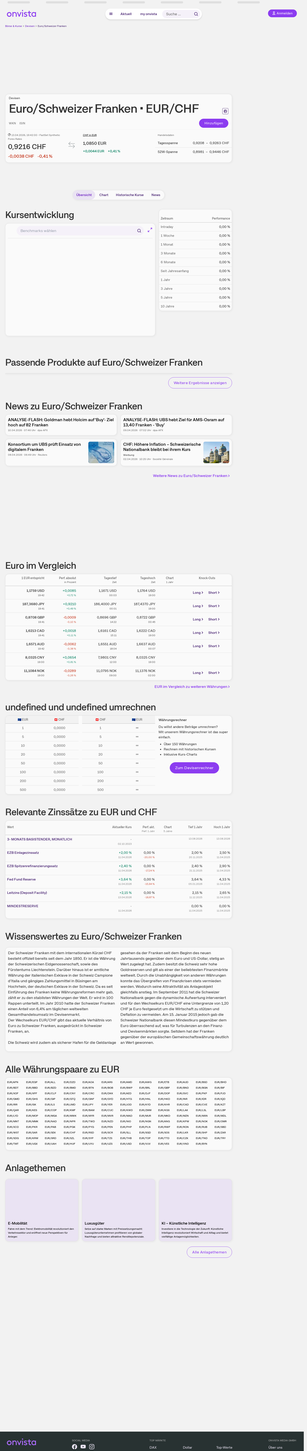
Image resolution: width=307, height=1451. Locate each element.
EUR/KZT (220, 1104)
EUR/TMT (13, 1144)
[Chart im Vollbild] (150, 229)
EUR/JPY (88, 1104)
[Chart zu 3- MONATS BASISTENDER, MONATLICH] (167, 841)
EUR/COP (51, 1110)
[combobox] (80, 230)
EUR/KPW (183, 1121)
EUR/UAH (50, 1144)
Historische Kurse (130, 195)
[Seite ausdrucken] (225, 111)
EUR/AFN (12, 1082)
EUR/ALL (50, 1082)
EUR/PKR (31, 1127)
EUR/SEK (50, 1132)
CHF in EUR (90, 135)
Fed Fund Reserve (21, 879)
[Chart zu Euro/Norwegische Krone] (169, 672)
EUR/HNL (145, 1099)
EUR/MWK (70, 1115)
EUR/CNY (69, 1093)
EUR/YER (106, 1104)
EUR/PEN (107, 1127)
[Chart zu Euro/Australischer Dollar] (169, 645)
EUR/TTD (163, 1138)
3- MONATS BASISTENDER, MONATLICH (39, 839)
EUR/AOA (88, 1082)
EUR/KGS (164, 1110)
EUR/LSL (201, 1110)
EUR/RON (183, 1127)
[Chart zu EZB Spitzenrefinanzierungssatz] (167, 867)
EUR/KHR (164, 1104)
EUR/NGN (145, 1121)
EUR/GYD (107, 1099)
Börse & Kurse (13, 26)
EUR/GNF (88, 1099)
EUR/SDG (13, 1138)
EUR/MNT (13, 1121)
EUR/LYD (12, 1115)
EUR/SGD (145, 1132)
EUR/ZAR (220, 1132)
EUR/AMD (126, 1082)
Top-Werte (224, 1447)
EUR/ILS (50, 1104)
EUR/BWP (126, 1087)
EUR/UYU (88, 1144)
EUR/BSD (201, 1082)
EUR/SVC (182, 1093)
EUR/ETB (163, 1082)
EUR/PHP (126, 1127)
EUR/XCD (13, 1127)
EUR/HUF (69, 1144)
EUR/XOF (12, 1093)
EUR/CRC (88, 1093)
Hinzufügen (213, 123)
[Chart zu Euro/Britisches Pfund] (169, 618)
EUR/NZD (107, 1121)
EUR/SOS (163, 1132)
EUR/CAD (183, 1104)
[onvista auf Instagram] (91, 1447)
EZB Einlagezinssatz (23, 852)
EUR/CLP (50, 1093)
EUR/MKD (164, 1115)
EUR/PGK (69, 1127)
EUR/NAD (51, 1121)
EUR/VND (183, 1144)
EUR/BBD (32, 1087)
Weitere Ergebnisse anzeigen (200, 382)
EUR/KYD (145, 1104)
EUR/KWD (126, 1110)
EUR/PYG (88, 1127)
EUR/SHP (201, 1132)
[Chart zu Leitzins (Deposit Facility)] (167, 894)
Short (214, 592)
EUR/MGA (51, 1115)
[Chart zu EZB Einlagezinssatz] (167, 854)
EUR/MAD (126, 1115)
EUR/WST (13, 1132)
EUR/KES (31, 1110)
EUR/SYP (88, 1138)
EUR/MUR (145, 1115)
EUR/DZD (69, 1082)
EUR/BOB (107, 1087)
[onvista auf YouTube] (83, 1447)
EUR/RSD (88, 1132)
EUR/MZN (183, 1115)
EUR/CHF (69, 1132)
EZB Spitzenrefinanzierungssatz (32, 866)
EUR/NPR (69, 1121)
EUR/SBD (220, 1127)
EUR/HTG (126, 1099)
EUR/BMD (70, 1087)
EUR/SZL (69, 1138)
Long (198, 592)
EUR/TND (201, 1138)
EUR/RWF (164, 1127)
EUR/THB (126, 1138)
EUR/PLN (145, 1127)
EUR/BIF (220, 1087)
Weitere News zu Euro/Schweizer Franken (192, 475)
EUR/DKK (107, 1093)
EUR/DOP (164, 1093)
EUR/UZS (106, 1144)
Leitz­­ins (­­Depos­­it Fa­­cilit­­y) (27, 892)
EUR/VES (163, 1144)
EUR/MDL (220, 1115)
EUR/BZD (50, 1087)
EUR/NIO (125, 1121)
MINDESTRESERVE (22, 906)
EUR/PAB (50, 1127)
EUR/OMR (221, 1121)
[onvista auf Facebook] (74, 1447)
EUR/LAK (182, 1110)
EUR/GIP (50, 1099)
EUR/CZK (182, 1138)
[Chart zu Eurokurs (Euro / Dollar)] (169, 592)
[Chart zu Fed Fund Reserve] (167, 881)
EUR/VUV (145, 1144)
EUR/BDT (13, 1087)
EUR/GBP (164, 1087)
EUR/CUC (107, 1110)
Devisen (30, 26)
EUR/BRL (144, 1087)
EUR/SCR (107, 1132)
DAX (153, 1447)
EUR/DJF (144, 1093)
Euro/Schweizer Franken (52, 26)
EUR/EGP (31, 1082)
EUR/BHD (220, 1082)
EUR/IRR (12, 1104)
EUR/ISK (31, 1104)
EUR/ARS (106, 1082)
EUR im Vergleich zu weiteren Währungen (192, 686)
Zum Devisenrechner (194, 767)
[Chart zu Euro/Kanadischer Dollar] (169, 632)
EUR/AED (125, 1093)
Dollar (187, 1447)
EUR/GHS (32, 1099)
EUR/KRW (32, 1138)
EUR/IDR (201, 1099)
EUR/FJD (220, 1093)
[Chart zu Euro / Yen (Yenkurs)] (169, 605)
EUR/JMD (69, 1104)
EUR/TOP (145, 1138)
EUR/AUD (182, 1082)
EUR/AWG (145, 1082)
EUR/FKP (201, 1093)
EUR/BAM (88, 1110)
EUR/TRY (220, 1138)
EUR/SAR (31, 1132)
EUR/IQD (220, 1099)
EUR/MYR (88, 1115)
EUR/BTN (88, 1087)
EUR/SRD (50, 1138)
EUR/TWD (89, 1121)
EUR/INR (182, 1099)
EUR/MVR (107, 1115)
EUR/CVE (201, 1104)
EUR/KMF (69, 1110)
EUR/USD (126, 1144)
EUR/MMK (32, 1121)
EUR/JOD (126, 1104)
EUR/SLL (125, 1132)
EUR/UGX (31, 1144)
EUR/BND (183, 1087)
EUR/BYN (201, 1144)
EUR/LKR (182, 1132)
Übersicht (84, 195)
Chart (103, 195)
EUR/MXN (202, 1115)
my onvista (148, 14)
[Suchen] (139, 230)
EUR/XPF (31, 1093)
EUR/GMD (13, 1099)
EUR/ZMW (145, 1110)
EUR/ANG (164, 1121)
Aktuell (126, 14)
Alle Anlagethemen (209, 1252)
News (155, 195)
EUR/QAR (13, 1110)
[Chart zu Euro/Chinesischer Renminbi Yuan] (169, 659)
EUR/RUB (201, 1127)
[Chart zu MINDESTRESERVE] (167, 908)
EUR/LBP (220, 1110)
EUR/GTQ (69, 1099)
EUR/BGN (202, 1087)
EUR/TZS (106, 1138)
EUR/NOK (202, 1121)
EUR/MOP (32, 1115)
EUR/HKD (164, 1099)
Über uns (275, 1447)
